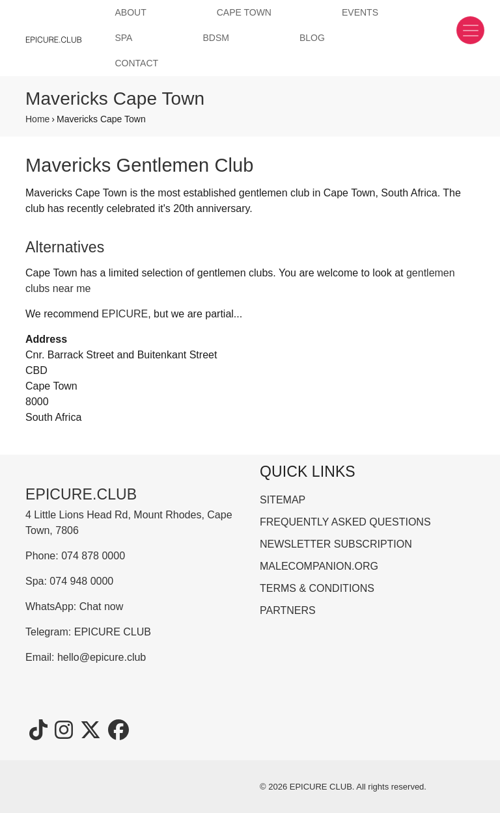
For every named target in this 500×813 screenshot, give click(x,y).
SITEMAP (282, 499)
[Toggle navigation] (470, 30)
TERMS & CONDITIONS (317, 588)
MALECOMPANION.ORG (319, 566)
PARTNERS (288, 610)
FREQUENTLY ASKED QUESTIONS (345, 521)
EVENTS (360, 12)
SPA (123, 38)
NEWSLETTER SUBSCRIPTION (336, 544)
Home (37, 119)
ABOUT (130, 12)
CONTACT (136, 63)
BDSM (215, 38)
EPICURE (125, 313)
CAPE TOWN (244, 12)
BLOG (312, 38)
